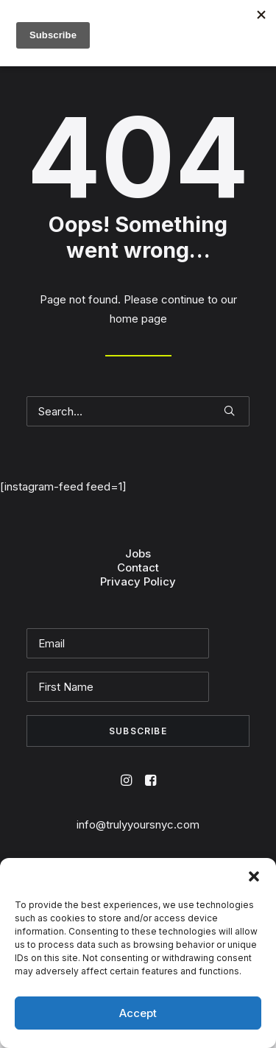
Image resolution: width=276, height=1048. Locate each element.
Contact (138, 567)
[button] (254, 876)
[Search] (138, 411)
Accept (138, 1013)
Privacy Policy (138, 581)
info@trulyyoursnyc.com (138, 824)
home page (138, 319)
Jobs (138, 553)
